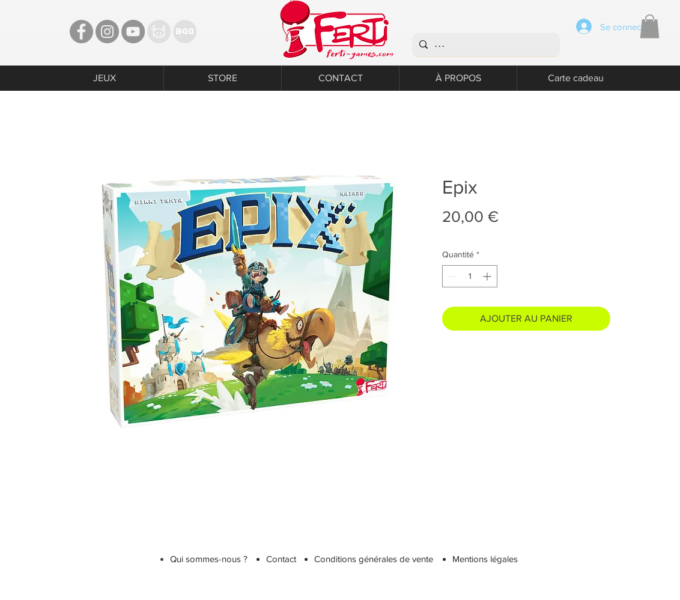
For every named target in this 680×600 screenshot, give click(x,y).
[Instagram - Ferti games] (107, 31)
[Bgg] (184, 31)
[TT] (159, 31)
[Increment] (488, 276)
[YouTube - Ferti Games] (133, 31)
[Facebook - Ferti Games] (81, 31)
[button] (650, 26)
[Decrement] (451, 276)
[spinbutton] (470, 276)
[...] (485, 44)
